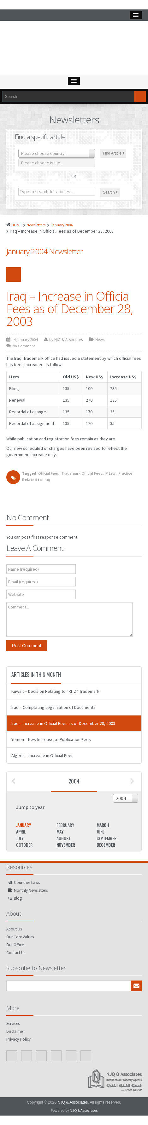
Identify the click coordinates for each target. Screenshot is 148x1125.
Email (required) (23, 582)
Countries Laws (27, 882)
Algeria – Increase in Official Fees (42, 755)
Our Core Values (20, 937)
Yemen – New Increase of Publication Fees (51, 739)
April (21, 831)
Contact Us (15, 952)
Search (110, 192)
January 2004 (61, 225)
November (65, 844)
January (23, 825)
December (106, 844)
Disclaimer (15, 1031)
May (59, 831)
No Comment (23, 345)
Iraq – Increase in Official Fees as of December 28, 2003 (69, 308)
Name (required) (23, 569)
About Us (14, 929)
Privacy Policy (18, 1039)
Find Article (113, 153)
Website (16, 594)
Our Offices (15, 944)
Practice (125, 473)
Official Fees (48, 473)
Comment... (18, 607)
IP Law (110, 473)
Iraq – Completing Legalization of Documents (53, 707)
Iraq (47, 479)
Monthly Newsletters (31, 890)
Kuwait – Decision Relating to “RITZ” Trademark (55, 691)
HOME (16, 225)
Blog (18, 898)
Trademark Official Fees (82, 473)
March (103, 825)
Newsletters (36, 225)
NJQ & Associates (72, 1102)
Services (13, 1023)
